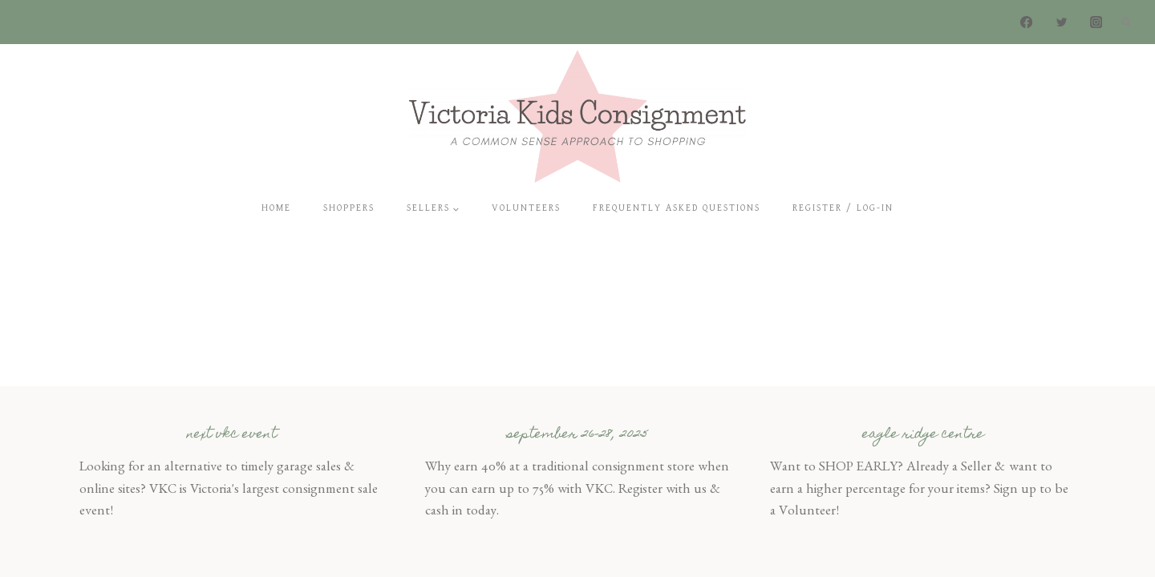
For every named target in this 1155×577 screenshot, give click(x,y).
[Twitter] (1061, 22)
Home (276, 208)
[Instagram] (1096, 22)
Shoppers (349, 208)
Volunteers (526, 208)
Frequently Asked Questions (676, 208)
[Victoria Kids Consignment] (577, 116)
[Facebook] (1027, 22)
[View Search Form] (1126, 22)
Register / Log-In (843, 208)
